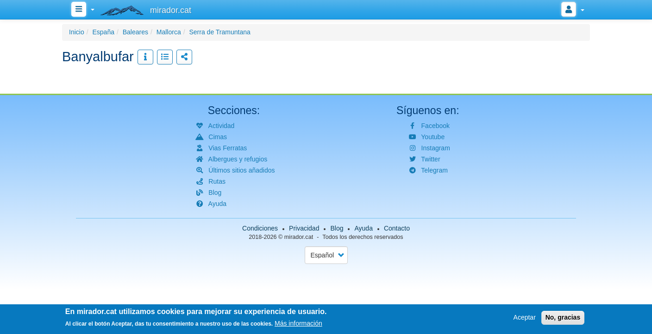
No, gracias (562, 318)
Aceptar (525, 318)
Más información (298, 324)
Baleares (135, 32)
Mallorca (169, 32)
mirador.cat (298, 237)
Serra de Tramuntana (219, 32)
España (103, 32)
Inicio (76, 32)
